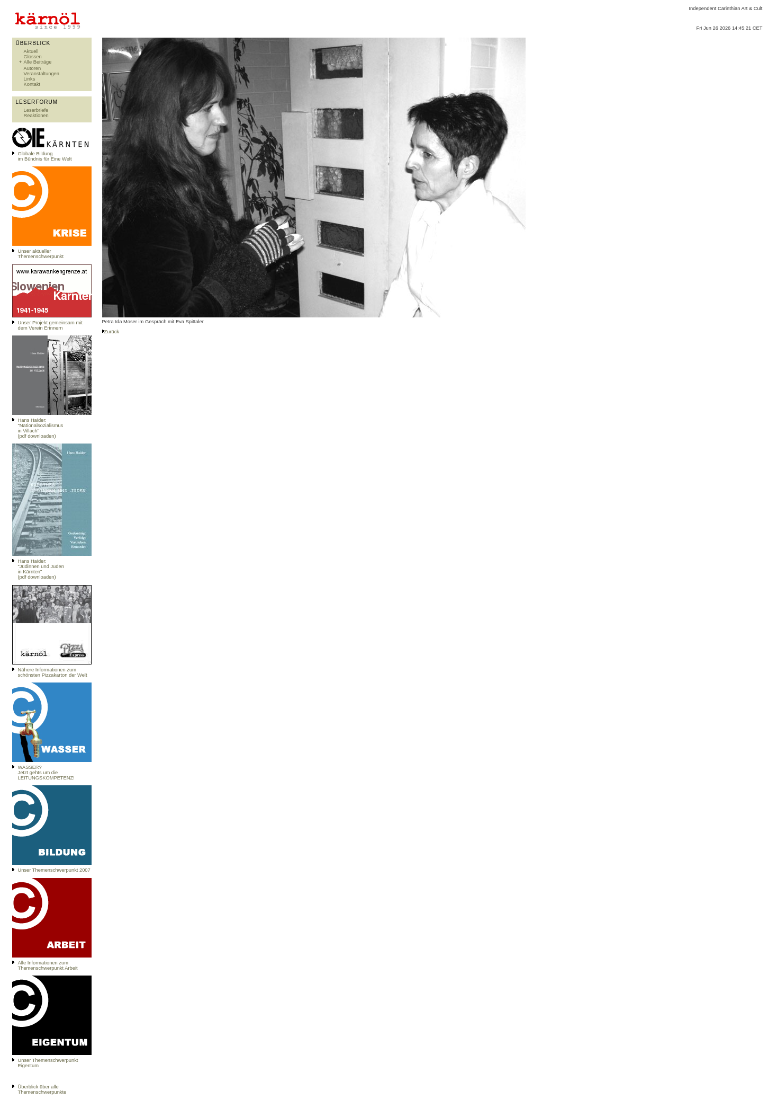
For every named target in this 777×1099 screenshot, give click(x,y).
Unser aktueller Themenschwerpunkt (41, 254)
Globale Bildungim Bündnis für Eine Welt (45, 156)
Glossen (33, 56)
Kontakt (32, 84)
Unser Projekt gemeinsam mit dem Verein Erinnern (50, 325)
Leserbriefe (36, 110)
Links (29, 79)
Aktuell (31, 51)
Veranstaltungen (41, 73)
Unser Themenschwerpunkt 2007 (54, 870)
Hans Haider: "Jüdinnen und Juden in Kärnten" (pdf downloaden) (41, 569)
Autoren (32, 68)
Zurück (112, 331)
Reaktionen (36, 115)
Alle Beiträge (38, 62)
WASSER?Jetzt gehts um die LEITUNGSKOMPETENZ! (46, 773)
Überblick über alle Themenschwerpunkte (42, 1089)
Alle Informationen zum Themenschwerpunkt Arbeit (48, 965)
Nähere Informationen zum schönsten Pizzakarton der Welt (52, 672)
